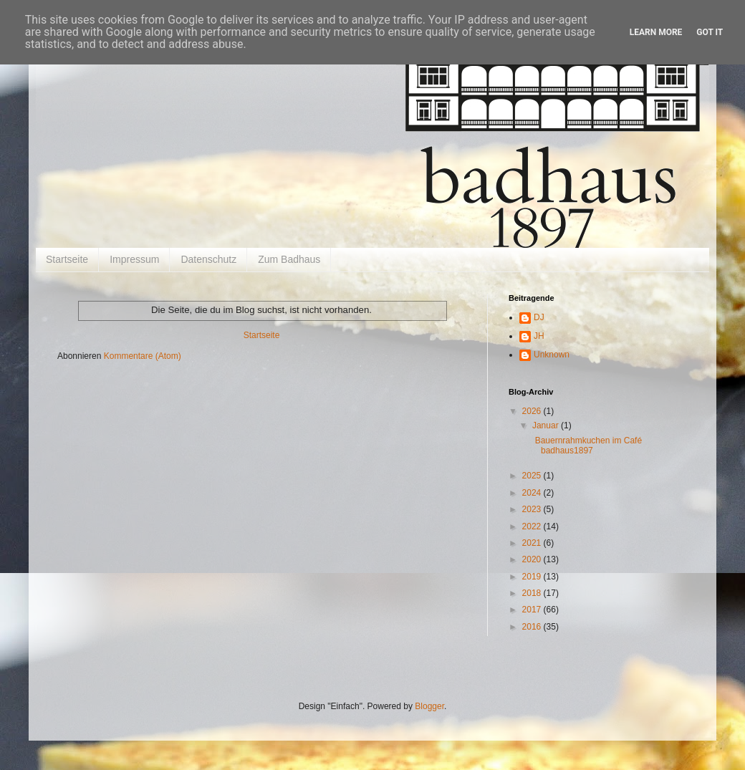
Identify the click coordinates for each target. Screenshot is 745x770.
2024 (533, 493)
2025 (533, 476)
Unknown (551, 355)
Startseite (67, 259)
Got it (709, 32)
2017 (533, 610)
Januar (546, 425)
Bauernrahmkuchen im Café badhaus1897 (586, 445)
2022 (533, 526)
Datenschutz (208, 259)
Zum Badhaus (289, 259)
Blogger (429, 706)
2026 (533, 411)
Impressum (134, 259)
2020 (533, 559)
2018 (533, 593)
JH (539, 336)
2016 (533, 627)
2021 (533, 543)
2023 (533, 509)
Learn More (656, 32)
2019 (533, 577)
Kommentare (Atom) (142, 356)
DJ (539, 317)
